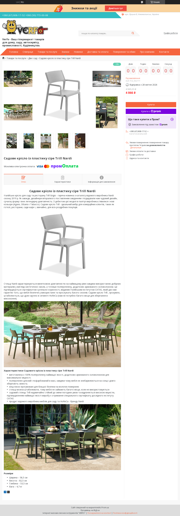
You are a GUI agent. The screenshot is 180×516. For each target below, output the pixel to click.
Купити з (151, 111)
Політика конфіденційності (125, 513)
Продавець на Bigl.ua (90, 510)
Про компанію (147, 52)
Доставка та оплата (97, 52)
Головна (13, 52)
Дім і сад (32, 58)
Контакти (164, 52)
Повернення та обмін (124, 52)
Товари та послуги (47, 52)
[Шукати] (133, 33)
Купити (151, 104)
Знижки (65, 52)
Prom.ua (105, 507)
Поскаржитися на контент (99, 513)
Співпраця (28, 52)
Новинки (78, 52)
